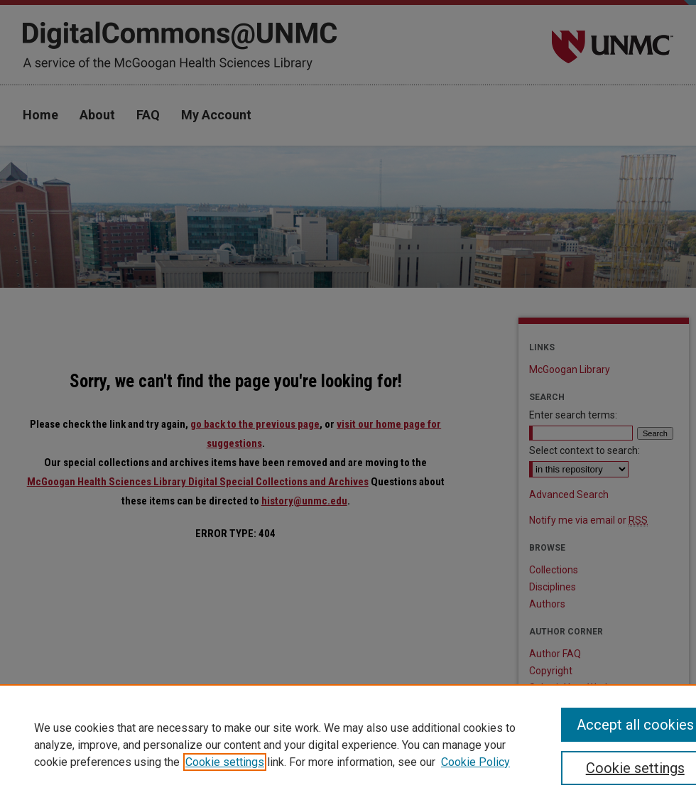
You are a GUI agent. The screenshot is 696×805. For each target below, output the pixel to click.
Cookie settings (224, 762)
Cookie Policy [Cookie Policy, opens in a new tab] (475, 762)
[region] (348, 744)
